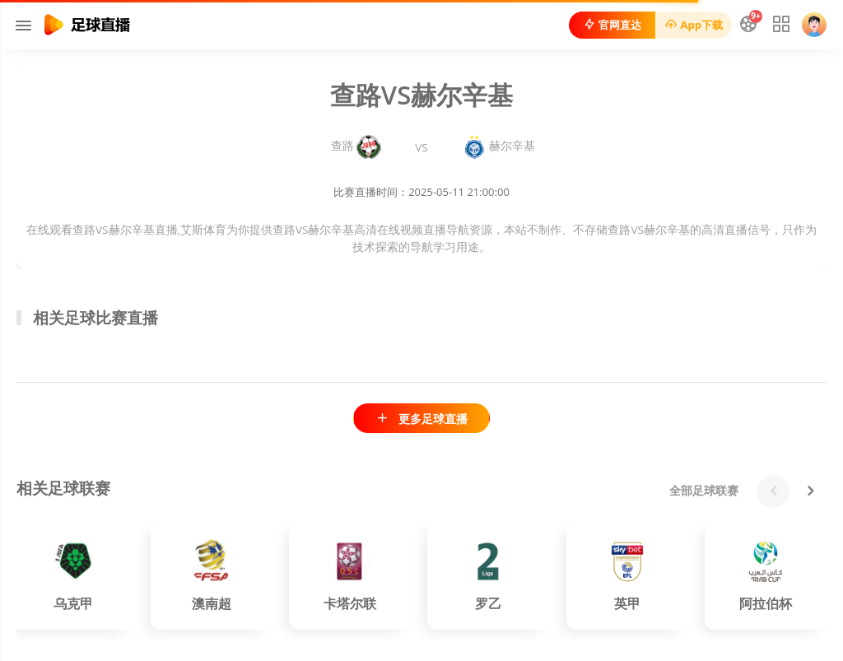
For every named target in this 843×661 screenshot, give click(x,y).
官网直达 (612, 24)
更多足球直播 (421, 418)
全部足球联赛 (703, 490)
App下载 (693, 24)
